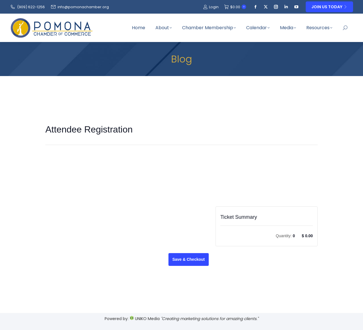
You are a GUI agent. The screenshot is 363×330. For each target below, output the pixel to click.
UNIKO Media (145, 318)
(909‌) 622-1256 (27, 7)
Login (211, 7)
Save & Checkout (188, 259)
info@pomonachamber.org (79, 7)
